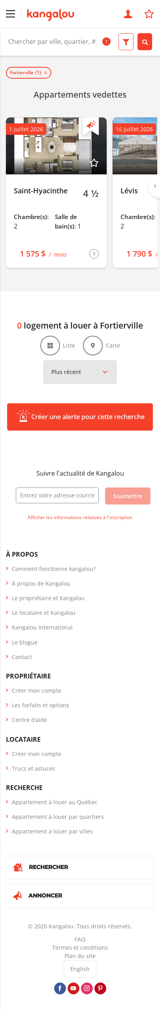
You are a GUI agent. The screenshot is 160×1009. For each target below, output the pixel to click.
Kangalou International (42, 627)
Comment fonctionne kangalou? (54, 569)
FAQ (80, 939)
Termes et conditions (80, 947)
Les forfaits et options (40, 705)
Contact (22, 657)
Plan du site (80, 956)
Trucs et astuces (33, 768)
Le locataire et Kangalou (43, 612)
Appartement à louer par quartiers (58, 816)
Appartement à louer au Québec (55, 802)
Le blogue (25, 642)
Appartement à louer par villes (52, 831)
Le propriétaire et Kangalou (48, 598)
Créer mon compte (36, 690)
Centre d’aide (29, 720)
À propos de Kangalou (41, 583)
